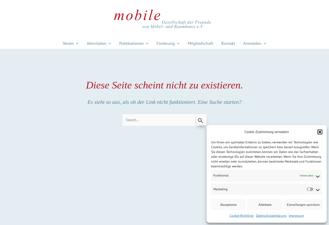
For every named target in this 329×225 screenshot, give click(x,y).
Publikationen (134, 43)
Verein (71, 43)
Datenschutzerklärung (271, 216)
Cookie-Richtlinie (242, 216)
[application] (76, 43)
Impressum (296, 216)
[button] (320, 132)
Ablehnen (264, 204)
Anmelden (254, 43)
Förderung (168, 43)
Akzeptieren (228, 204)
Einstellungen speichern (303, 204)
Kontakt (228, 43)
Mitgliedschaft (200, 43)
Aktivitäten (99, 43)
